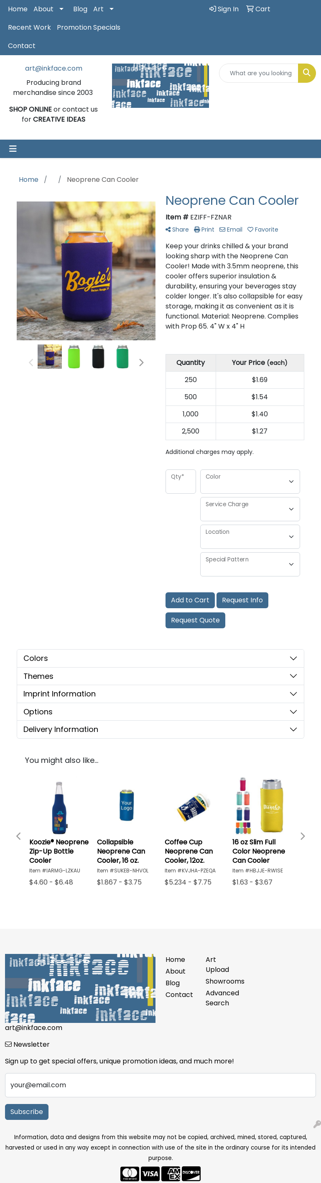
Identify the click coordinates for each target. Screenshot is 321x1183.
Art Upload (217, 964)
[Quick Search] (258, 73)
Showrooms (221, 981)
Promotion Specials (88, 27)
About (43, 9)
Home (18, 9)
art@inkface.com (53, 68)
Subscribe (26, 1112)
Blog (80, 9)
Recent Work (29, 27)
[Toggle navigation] (13, 149)
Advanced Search (221, 998)
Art (98, 9)
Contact (22, 46)
